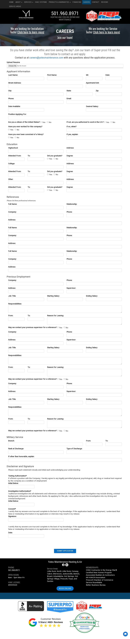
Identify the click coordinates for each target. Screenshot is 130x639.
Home (11, 2)
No (49, 122)
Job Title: (12, 296)
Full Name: (12, 204)
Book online (65, 588)
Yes (42, 122)
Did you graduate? (54, 156)
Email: (68, 98)
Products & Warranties (60, 2)
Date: (107, 75)
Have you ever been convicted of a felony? (25, 134)
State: (68, 91)
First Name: (52, 75)
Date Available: (14, 106)
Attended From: (14, 156)
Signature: (12, 516)
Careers (86, 2)
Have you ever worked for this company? (25, 126)
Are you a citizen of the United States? (24, 122)
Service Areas (15, 6)
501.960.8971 (65, 13)
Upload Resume (13, 62)
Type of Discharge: (74, 448)
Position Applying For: (17, 114)
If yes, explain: (72, 134)
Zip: (97, 91)
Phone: (11, 98)
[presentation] (65, 543)
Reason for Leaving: (55, 315)
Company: (12, 212)
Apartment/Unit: (92, 83)
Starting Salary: (53, 296)
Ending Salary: (92, 296)
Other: (10, 179)
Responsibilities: (15, 304)
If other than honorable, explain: (21, 456)
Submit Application (65, 551)
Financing (77, 2)
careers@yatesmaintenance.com (46, 57)
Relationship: (71, 204)
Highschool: (13, 148)
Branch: (11, 441)
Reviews (104, 2)
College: (11, 163)
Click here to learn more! (30, 32)
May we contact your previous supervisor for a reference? (32, 327)
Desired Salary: (92, 106)
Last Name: (13, 75)
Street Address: (14, 83)
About (19, 2)
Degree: (69, 156)
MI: (87, 75)
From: (10, 315)
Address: (70, 148)
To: (29, 156)
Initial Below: (13, 483)
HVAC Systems (41, 2)
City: (10, 91)
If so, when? (71, 126)
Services (28, 2)
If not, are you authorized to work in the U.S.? (85, 122)
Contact (95, 2)
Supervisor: (71, 288)
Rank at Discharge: (16, 448)
